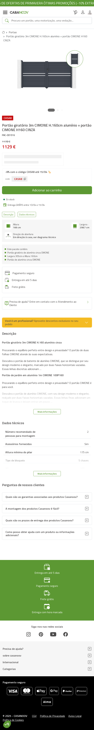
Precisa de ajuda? (13, 649)
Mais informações (47, 411)
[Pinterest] (41, 634)
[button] (51, 110)
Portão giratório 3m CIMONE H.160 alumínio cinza (32, 342)
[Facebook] (65, 634)
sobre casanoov (12, 655)
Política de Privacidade (52, 716)
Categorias (9, 669)
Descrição (8, 214)
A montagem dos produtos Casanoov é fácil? (32, 509)
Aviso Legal (74, 716)
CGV (34, 716)
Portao (13, 32)
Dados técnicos (27, 214)
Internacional (10, 662)
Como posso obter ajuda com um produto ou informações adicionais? (40, 533)
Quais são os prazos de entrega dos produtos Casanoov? (39, 520)
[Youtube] (53, 634)
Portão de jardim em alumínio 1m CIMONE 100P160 (33, 375)
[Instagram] (28, 634)
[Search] (50, 20)
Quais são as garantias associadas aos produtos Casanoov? (42, 497)
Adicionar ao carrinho (47, 190)
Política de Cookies (13, 720)
